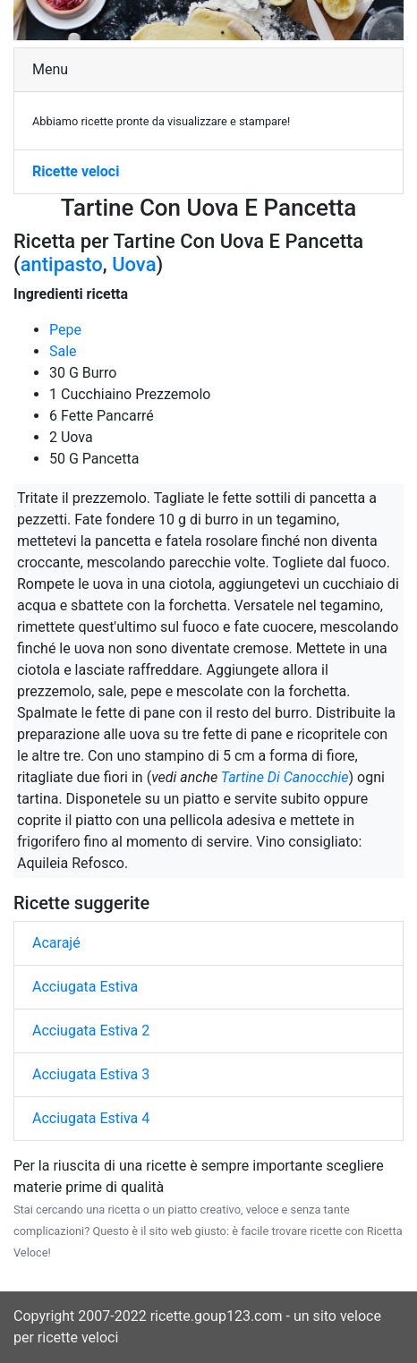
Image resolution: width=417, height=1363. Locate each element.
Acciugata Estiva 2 (90, 1030)
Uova (134, 264)
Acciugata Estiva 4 (90, 1118)
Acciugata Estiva (85, 986)
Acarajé (56, 942)
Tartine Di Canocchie (285, 777)
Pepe (65, 329)
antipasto (62, 264)
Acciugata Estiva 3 (90, 1074)
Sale (63, 351)
